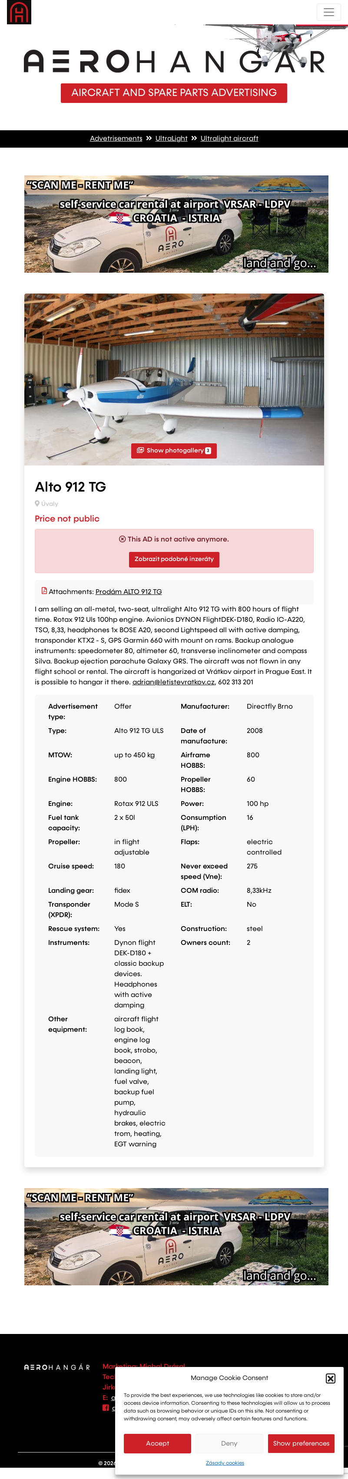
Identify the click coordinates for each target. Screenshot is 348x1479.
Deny (229, 1443)
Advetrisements (116, 138)
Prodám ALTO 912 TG (129, 592)
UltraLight (172, 138)
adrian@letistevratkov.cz (174, 682)
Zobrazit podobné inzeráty (174, 559)
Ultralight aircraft (230, 138)
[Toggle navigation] (329, 12)
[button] (330, 1378)
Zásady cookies (225, 1463)
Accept (157, 1443)
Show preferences (301, 1443)
